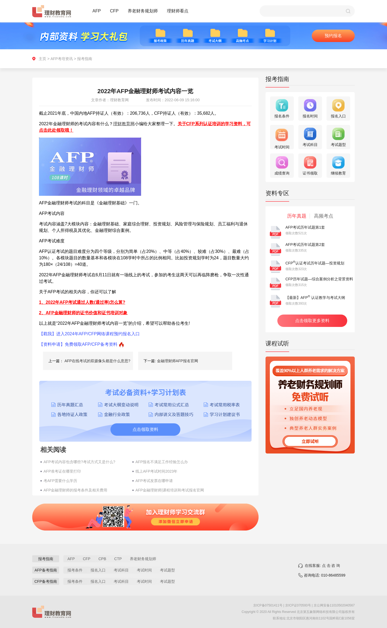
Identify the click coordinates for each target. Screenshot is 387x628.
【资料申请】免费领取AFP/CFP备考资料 (78, 344)
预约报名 (333, 35)
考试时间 (144, 570)
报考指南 (84, 59)
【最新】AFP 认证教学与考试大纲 (315, 297)
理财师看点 (177, 11)
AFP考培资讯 (62, 59)
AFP (96, 11)
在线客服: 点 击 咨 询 (322, 565)
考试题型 (167, 570)
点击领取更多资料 (312, 320)
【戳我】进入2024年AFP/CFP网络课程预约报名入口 (89, 334)
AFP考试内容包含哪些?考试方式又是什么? (79, 462)
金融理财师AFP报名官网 (177, 361)
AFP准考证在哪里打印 (62, 471)
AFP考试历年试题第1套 (305, 227)
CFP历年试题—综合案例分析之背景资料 (319, 279)
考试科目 (121, 570)
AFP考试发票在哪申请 (154, 481)
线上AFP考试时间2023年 (156, 471)
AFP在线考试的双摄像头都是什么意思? (97, 361)
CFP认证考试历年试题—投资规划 (314, 263)
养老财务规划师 (143, 11)
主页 (42, 59)
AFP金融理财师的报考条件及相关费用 (75, 490)
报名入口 (98, 570)
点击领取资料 (145, 429)
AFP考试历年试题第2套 (305, 244)
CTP (118, 559)
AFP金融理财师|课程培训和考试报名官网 (169, 490)
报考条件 (75, 570)
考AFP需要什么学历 (60, 481)
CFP (114, 11)
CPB (102, 559)
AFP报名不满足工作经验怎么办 (161, 462)
